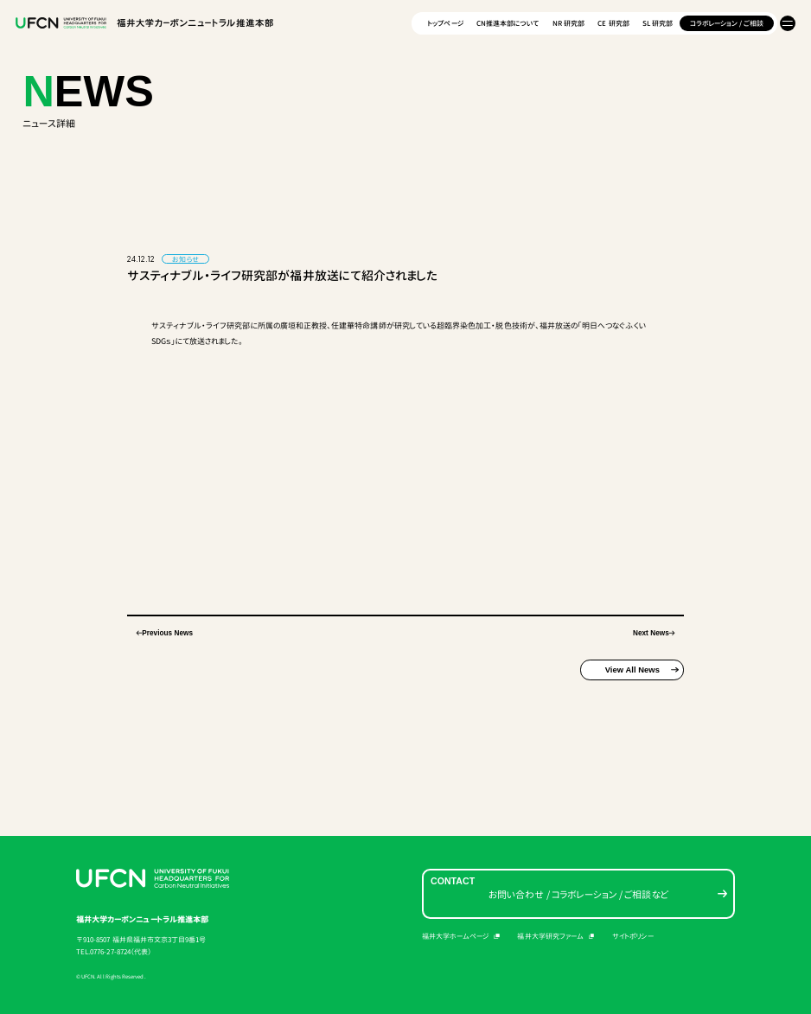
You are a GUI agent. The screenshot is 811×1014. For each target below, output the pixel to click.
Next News (651, 633)
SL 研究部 (657, 22)
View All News (632, 670)
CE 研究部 (613, 22)
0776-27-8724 (110, 952)
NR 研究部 (568, 22)
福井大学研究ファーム (555, 936)
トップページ (445, 23)
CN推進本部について (508, 23)
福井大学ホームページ (461, 936)
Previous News (167, 633)
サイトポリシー (632, 936)
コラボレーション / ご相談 (727, 23)
